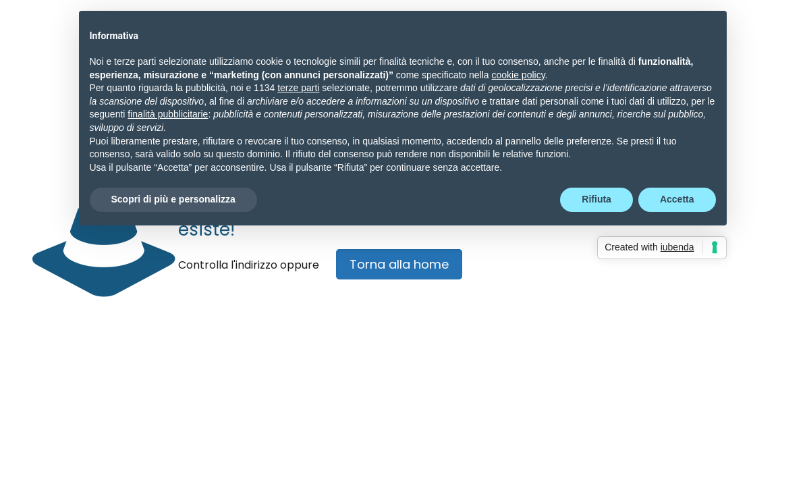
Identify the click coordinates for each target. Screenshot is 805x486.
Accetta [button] (677, 199)
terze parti (298, 87)
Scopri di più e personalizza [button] (173, 199)
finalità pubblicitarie (168, 114)
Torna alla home (399, 264)
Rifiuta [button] (596, 199)
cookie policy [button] (518, 75)
